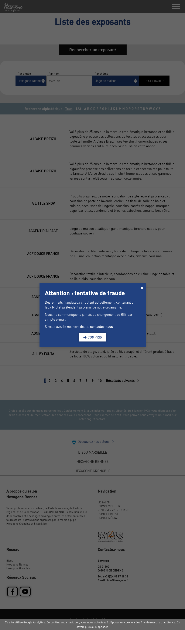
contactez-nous (101, 326)
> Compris (92, 337)
